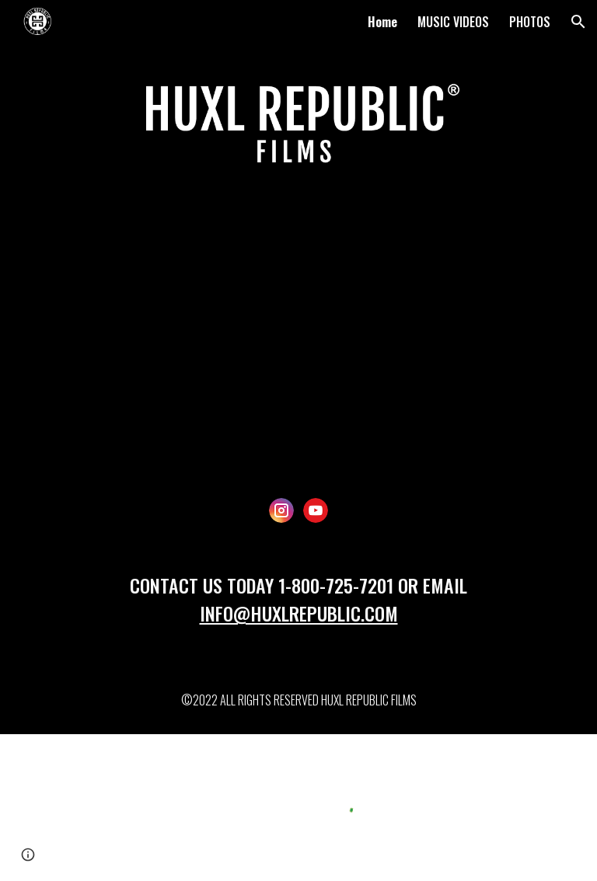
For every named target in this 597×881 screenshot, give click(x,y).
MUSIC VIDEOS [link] (453, 21)
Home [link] (382, 21)
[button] (578, 21)
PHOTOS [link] (529, 21)
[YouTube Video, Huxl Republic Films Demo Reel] (298, 339)
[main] (298, 606)
